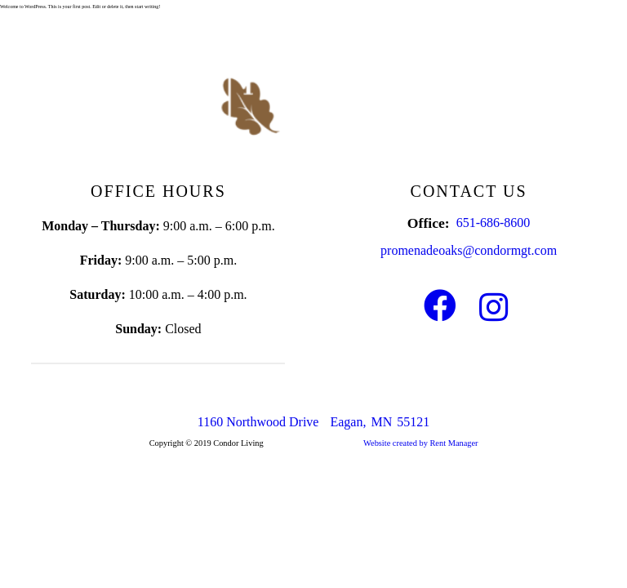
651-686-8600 (493, 222)
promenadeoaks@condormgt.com (468, 250)
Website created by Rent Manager (420, 443)
